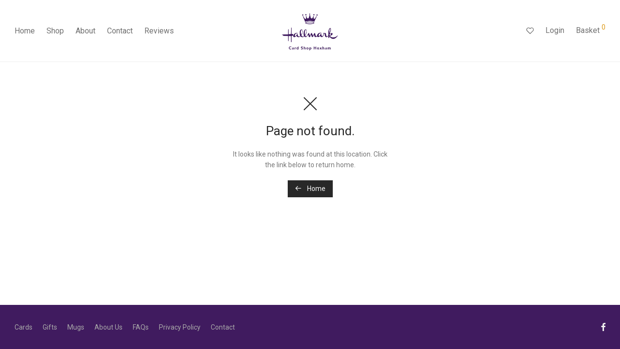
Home (25, 30)
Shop (55, 30)
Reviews (159, 30)
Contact (120, 30)
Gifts (50, 327)
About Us (108, 327)
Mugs (75, 327)
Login (554, 30)
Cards (23, 327)
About (85, 30)
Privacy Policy (180, 327)
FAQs (141, 327)
